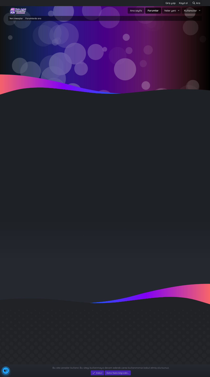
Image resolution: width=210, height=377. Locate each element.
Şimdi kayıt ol (119, 49)
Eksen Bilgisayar (17, 362)
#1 (199, 119)
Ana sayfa (136, 10)
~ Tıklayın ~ (105, 75)
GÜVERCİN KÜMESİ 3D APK (161, 326)
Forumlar (153, 10)
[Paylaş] (195, 119)
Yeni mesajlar (16, 18)
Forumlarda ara (33, 18)
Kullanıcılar (190, 10)
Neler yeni (170, 10)
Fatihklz (14, 112)
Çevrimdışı (22, 133)
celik (179, 246)
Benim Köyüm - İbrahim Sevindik (165, 344)
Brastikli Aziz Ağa (155, 349)
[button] (178, 11)
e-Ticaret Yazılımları (61, 362)
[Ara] (196, 3)
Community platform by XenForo (105, 359)
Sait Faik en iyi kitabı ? (158, 338)
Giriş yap (91, 49)
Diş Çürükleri (152, 332)
